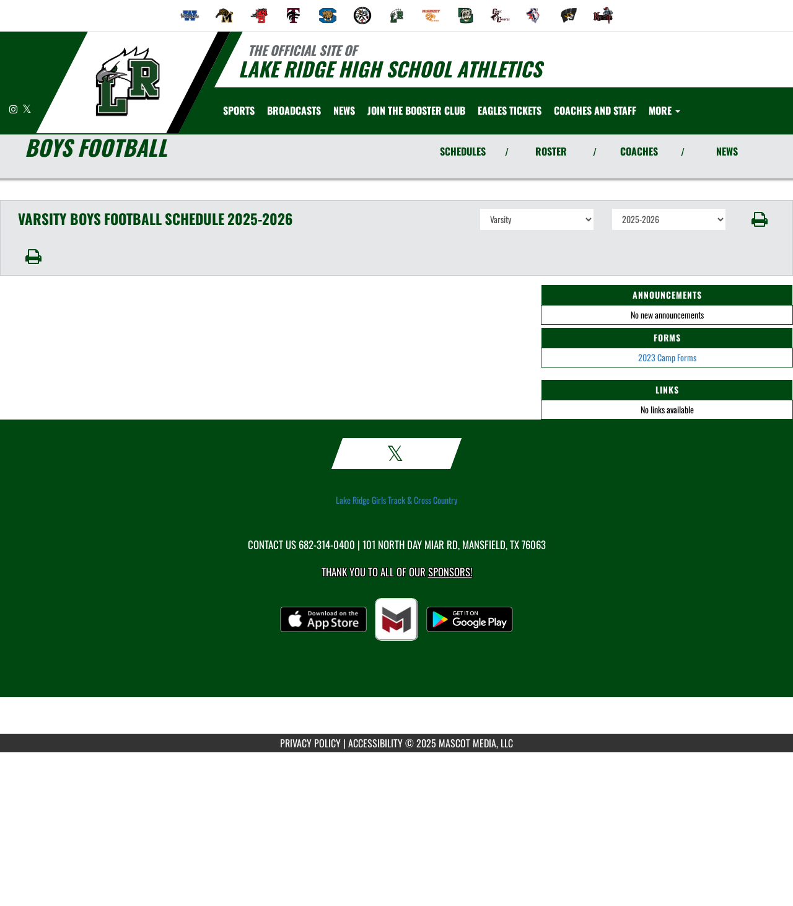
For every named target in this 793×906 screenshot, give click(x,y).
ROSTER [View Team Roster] (551, 151)
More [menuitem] (664, 110)
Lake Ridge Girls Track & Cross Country (396, 500)
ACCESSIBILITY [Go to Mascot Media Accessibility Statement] (375, 743)
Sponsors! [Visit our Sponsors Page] (450, 571)
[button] (760, 219)
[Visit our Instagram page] (14, 108)
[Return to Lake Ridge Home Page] (127, 81)
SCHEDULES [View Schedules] (463, 151)
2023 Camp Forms (667, 357)
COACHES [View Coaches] (639, 151)
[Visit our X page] (27, 108)
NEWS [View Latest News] (727, 151)
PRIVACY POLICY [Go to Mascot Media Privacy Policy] (310, 743)
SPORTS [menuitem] (239, 110)
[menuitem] (190, 15)
